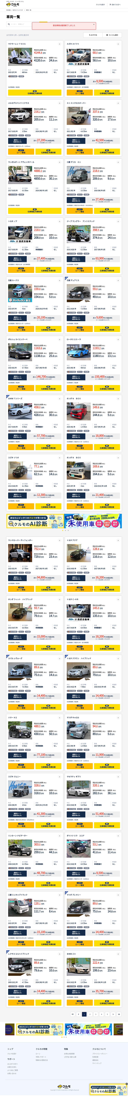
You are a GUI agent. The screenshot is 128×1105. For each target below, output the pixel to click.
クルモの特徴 (41, 1049)
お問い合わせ (11, 1073)
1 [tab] (62, 530)
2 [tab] (65, 530)
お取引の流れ (11, 1067)
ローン (38, 1053)
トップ (10, 1049)
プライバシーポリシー (99, 1053)
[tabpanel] (35, 521)
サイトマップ (96, 1063)
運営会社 (95, 1060)
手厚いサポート (41, 1057)
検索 (43, 24)
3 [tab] (68, 530)
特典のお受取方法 (42, 1060)
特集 (66, 1049)
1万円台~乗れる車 (70, 1057)
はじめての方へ (12, 1064)
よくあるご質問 (12, 1070)
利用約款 (95, 1057)
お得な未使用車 (69, 1053)
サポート (11, 1059)
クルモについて (99, 1049)
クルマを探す (100, 4)
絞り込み (54, 24)
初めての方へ (116, 4)
